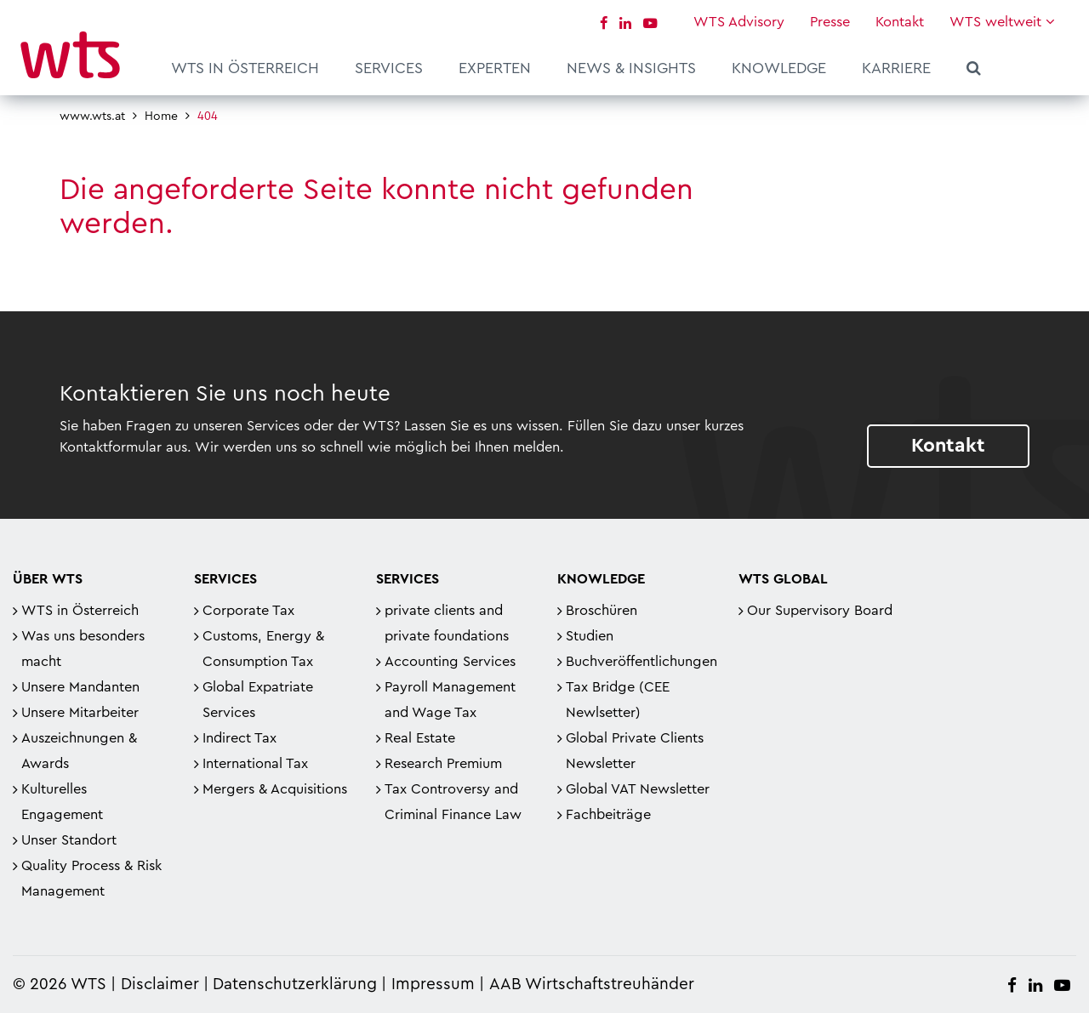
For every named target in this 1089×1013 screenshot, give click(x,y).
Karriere (896, 68)
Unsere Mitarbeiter (80, 713)
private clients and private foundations (447, 623)
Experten (495, 68)
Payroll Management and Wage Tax (450, 700)
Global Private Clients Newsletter (635, 751)
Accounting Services (450, 662)
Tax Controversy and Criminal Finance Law (453, 802)
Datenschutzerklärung (295, 984)
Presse (830, 22)
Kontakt (899, 22)
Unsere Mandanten (80, 687)
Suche (974, 70)
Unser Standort (69, 840)
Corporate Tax (248, 610)
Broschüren (601, 610)
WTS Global (783, 579)
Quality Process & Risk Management (91, 878)
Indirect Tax (239, 738)
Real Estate (420, 738)
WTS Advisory (738, 22)
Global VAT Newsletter (638, 789)
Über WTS (48, 579)
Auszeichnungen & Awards (79, 751)
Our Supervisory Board (819, 610)
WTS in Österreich (245, 68)
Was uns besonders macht (83, 649)
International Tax (255, 764)
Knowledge (779, 68)
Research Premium (443, 764)
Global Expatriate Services (257, 700)
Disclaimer (160, 984)
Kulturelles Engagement (62, 802)
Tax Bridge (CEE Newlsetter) (618, 700)
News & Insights (631, 68)
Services (389, 68)
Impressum (433, 984)
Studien (589, 636)
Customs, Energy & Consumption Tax (263, 649)
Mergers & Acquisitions (274, 789)
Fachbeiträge (608, 815)
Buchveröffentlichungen (641, 662)
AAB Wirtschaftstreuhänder (591, 984)
